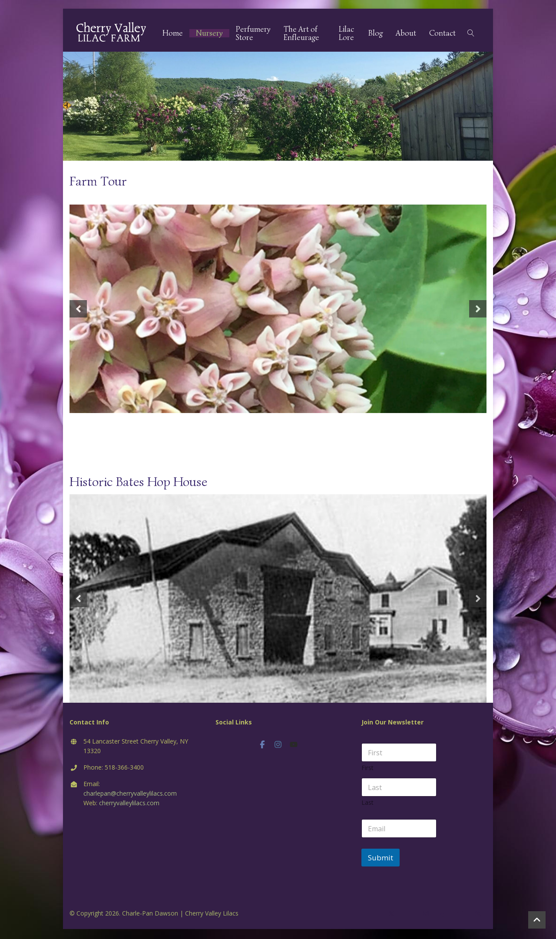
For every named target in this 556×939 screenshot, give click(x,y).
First (367, 769)
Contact (442, 34)
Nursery (212, 34)
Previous (78, 310)
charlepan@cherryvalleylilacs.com (130, 794)
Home (175, 34)
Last (367, 803)
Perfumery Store (256, 34)
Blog (375, 34)
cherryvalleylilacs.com (129, 804)
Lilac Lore (347, 34)
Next (477, 310)
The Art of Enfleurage (304, 34)
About (406, 34)
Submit (380, 859)
